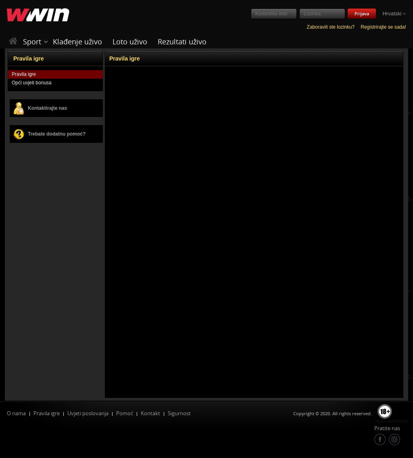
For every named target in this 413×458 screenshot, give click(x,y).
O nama (16, 413)
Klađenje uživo (77, 41)
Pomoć (124, 413)
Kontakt (150, 413)
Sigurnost (179, 413)
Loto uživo (130, 41)
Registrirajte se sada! (383, 27)
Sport (32, 41)
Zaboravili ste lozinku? (331, 27)
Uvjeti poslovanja (87, 413)
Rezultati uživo (182, 41)
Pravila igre (46, 413)
